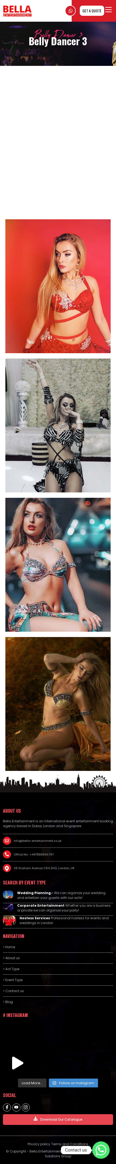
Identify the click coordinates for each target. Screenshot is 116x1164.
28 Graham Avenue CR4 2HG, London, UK (44, 868)
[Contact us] (101, 1150)
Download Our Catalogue (58, 1119)
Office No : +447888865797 (34, 854)
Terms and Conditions (69, 1144)
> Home (9, 947)
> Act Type (11, 969)
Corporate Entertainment (40, 905)
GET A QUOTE (92, 10)
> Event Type (13, 980)
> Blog (8, 1002)
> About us (11, 958)
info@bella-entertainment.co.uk (37, 841)
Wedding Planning (34, 893)
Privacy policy (39, 1144)
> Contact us (13, 991)
